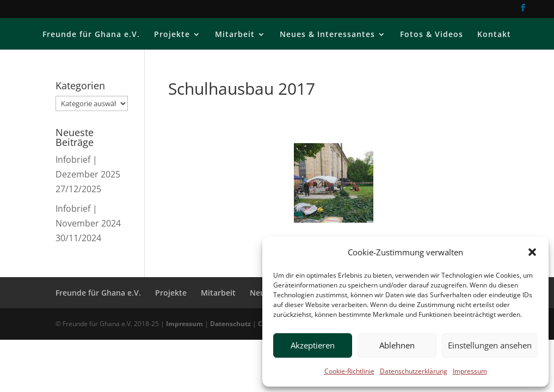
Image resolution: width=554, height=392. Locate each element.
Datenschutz (230, 323)
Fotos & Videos (431, 34)
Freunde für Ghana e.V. (91, 34)
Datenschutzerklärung (413, 371)
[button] (532, 252)
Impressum (470, 371)
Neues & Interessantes (327, 34)
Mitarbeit (235, 34)
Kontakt (494, 34)
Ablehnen (397, 345)
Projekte (172, 34)
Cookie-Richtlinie (349, 371)
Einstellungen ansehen (490, 345)
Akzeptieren (313, 345)
